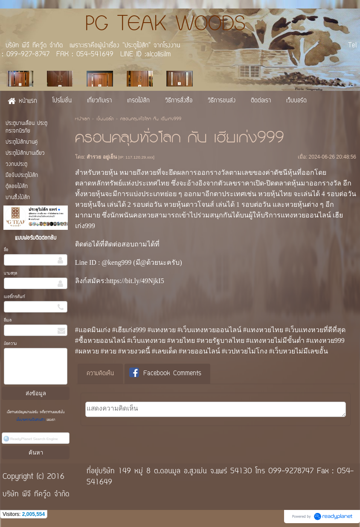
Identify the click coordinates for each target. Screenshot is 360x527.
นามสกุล (10, 273)
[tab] (100, 374)
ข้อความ (10, 344)
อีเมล (8, 320)
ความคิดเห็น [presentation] (100, 373)
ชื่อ (6, 250)
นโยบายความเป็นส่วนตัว (31, 420)
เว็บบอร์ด (104, 119)
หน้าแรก (82, 119)
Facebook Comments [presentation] (165, 373)
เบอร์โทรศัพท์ (14, 297)
